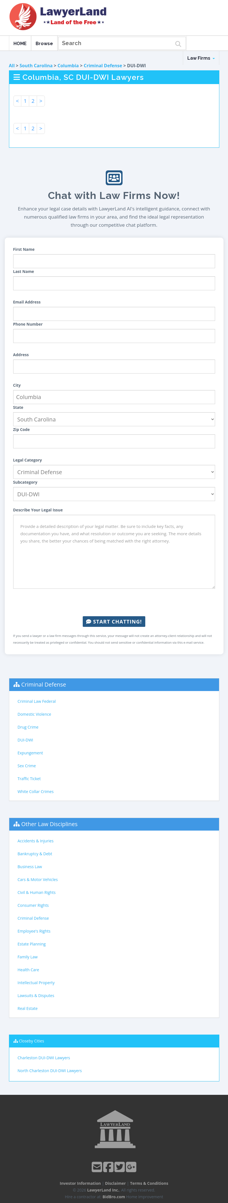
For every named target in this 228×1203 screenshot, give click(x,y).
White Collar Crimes (36, 791)
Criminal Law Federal (37, 701)
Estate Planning (32, 944)
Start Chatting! (114, 621)
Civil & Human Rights (37, 892)
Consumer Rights (33, 905)
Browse (44, 43)
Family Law (28, 956)
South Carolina (36, 65)
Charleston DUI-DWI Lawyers (44, 1057)
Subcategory (25, 482)
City (17, 385)
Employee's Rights (34, 931)
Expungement (30, 752)
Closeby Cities (31, 1041)
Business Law (30, 866)
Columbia (68, 65)
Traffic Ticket (29, 778)
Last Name (23, 271)
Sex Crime (27, 765)
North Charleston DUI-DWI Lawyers (50, 1070)
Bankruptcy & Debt (35, 853)
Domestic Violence (34, 714)
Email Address (27, 302)
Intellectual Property (36, 982)
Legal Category (27, 460)
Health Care (28, 969)
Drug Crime (28, 727)
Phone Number (28, 324)
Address (21, 354)
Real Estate (28, 1008)
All (12, 65)
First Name (24, 249)
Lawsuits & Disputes (36, 995)
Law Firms (201, 58)
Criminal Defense (103, 65)
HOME (20, 43)
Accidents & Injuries (36, 840)
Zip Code (21, 429)
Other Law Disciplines (49, 824)
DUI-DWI (25, 740)
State (18, 407)
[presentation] (114, 602)
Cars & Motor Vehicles (38, 879)
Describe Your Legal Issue (38, 510)
